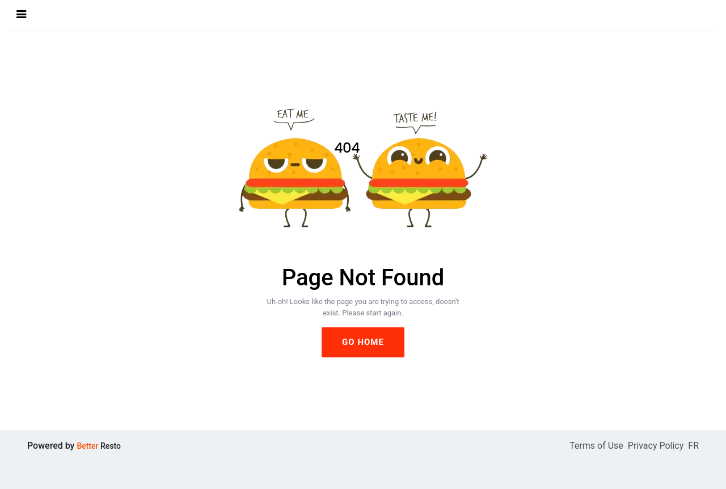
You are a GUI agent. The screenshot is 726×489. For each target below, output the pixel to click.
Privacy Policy (656, 445)
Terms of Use (596, 445)
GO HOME (363, 342)
